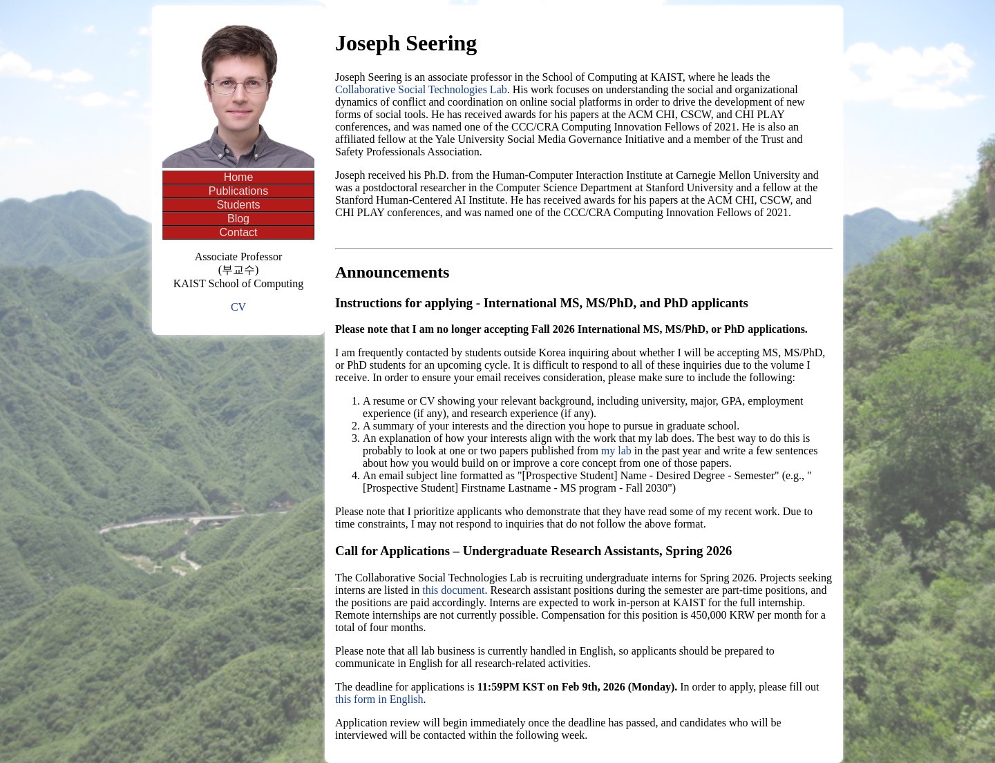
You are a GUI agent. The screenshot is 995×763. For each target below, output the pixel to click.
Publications (238, 191)
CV (238, 307)
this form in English (379, 699)
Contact (238, 232)
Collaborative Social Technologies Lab (421, 89)
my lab (616, 450)
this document (453, 590)
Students (238, 205)
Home (239, 177)
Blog (238, 218)
